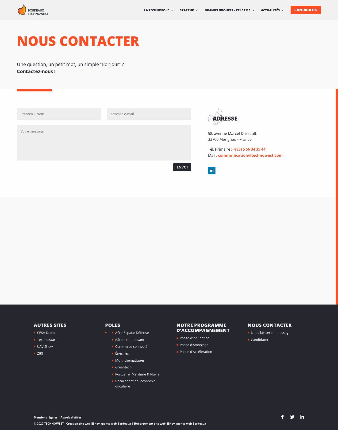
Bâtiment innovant (129, 339)
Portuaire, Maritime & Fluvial (137, 374)
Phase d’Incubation (195, 338)
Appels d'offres (71, 417)
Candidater (306, 10)
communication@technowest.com (250, 155)
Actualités (270, 10)
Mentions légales (46, 417)
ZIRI (40, 353)
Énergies (122, 353)
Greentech (123, 367)
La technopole (156, 10)
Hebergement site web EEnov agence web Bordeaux (170, 424)
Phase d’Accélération (196, 351)
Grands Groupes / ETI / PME (227, 10)
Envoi (182, 167)
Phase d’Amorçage (194, 345)
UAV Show (45, 346)
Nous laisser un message (270, 332)
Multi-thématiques (130, 360)
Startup (187, 10)
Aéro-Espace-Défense (132, 332)
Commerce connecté (131, 346)
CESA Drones (47, 332)
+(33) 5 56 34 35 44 (249, 149)
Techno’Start (47, 339)
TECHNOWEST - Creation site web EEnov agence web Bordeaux (87, 424)
